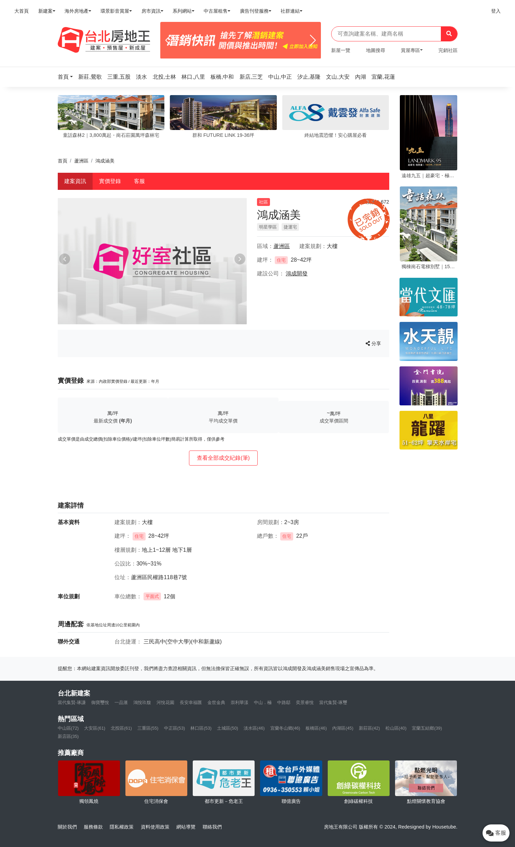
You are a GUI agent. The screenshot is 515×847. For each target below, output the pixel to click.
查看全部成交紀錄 (223, 458)
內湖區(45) (342, 728)
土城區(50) (227, 728)
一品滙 (121, 702)
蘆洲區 (81, 161)
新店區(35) (68, 736)
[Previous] (168, 40)
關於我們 (67, 827)
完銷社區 (448, 50)
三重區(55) (148, 728)
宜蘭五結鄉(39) (427, 728)
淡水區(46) (254, 728)
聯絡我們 (212, 827)
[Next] (312, 40)
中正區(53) (174, 728)
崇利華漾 (239, 702)
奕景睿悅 (305, 702)
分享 (373, 343)
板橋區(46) (316, 728)
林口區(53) (201, 728)
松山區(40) (396, 728)
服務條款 (93, 827)
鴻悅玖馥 (142, 702)
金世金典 (216, 702)
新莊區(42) (369, 728)
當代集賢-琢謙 (72, 702)
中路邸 (283, 702)
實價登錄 (110, 181)
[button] (67, 76)
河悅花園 (165, 702)
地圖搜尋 (375, 50)
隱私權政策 (122, 827)
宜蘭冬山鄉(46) (285, 728)
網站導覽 (185, 827)
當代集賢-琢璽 (333, 702)
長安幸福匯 (191, 702)
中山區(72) (68, 728)
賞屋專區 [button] (410, 50)
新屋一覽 (340, 50)
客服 (139, 181)
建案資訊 (75, 181)
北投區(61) (121, 728)
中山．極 (263, 702)
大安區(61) (94, 728)
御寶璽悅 (100, 702)
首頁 (62, 161)
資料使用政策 (155, 827)
